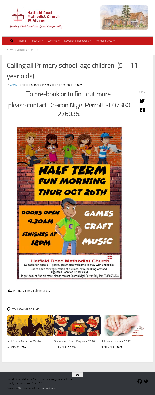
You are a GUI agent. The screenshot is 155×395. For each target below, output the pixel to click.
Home (22, 40)
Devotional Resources (76, 40)
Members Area (104, 40)
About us (36, 40)
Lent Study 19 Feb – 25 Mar (24, 341)
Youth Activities (27, 50)
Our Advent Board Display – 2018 (74, 341)
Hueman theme (48, 388)
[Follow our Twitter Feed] (145, 381)
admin (13, 85)
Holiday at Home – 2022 (116, 341)
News (10, 50)
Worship (52, 40)
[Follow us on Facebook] (139, 381)
